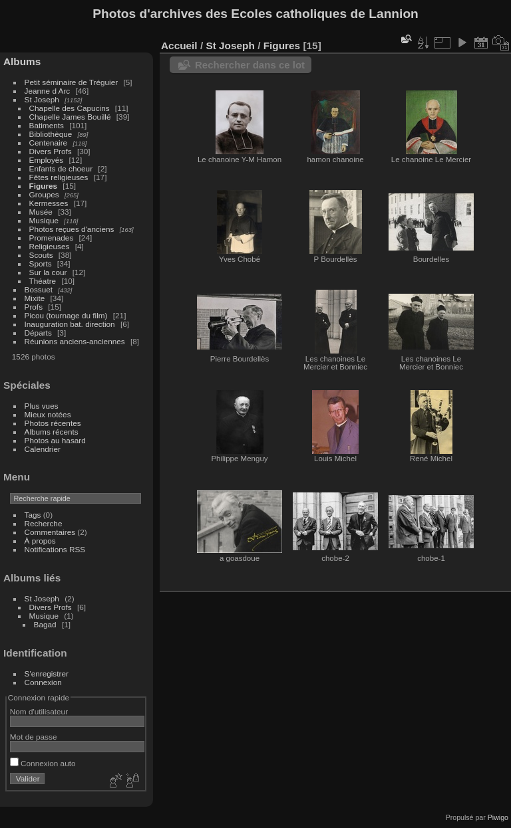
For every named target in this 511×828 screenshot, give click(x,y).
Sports (40, 263)
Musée (41, 211)
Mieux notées (48, 414)
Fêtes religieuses (58, 177)
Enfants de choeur (61, 168)
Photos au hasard (55, 440)
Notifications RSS (55, 549)
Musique (44, 220)
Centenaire (48, 142)
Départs (38, 332)
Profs (34, 306)
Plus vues (42, 405)
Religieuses (49, 246)
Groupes (44, 194)
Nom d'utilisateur (39, 711)
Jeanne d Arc (48, 90)
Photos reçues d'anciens (71, 229)
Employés (46, 159)
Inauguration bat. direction (70, 324)
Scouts (41, 255)
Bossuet (39, 289)
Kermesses (49, 203)
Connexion (43, 682)
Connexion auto (43, 763)
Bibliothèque (51, 134)
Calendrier (43, 449)
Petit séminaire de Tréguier (71, 82)
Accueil (179, 45)
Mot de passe (33, 736)
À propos (40, 540)
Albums (22, 61)
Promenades (51, 237)
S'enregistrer (47, 673)
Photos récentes (53, 423)
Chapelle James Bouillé (70, 116)
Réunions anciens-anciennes (75, 341)
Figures (43, 185)
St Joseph (42, 99)
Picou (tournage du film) (66, 315)
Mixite (35, 298)
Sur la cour (48, 272)
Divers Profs (50, 151)
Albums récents (52, 431)
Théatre (43, 280)
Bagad (45, 624)
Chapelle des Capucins (69, 108)
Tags (33, 514)
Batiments (46, 125)
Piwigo (498, 817)
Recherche (44, 523)
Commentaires (50, 532)
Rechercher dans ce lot (250, 64)
